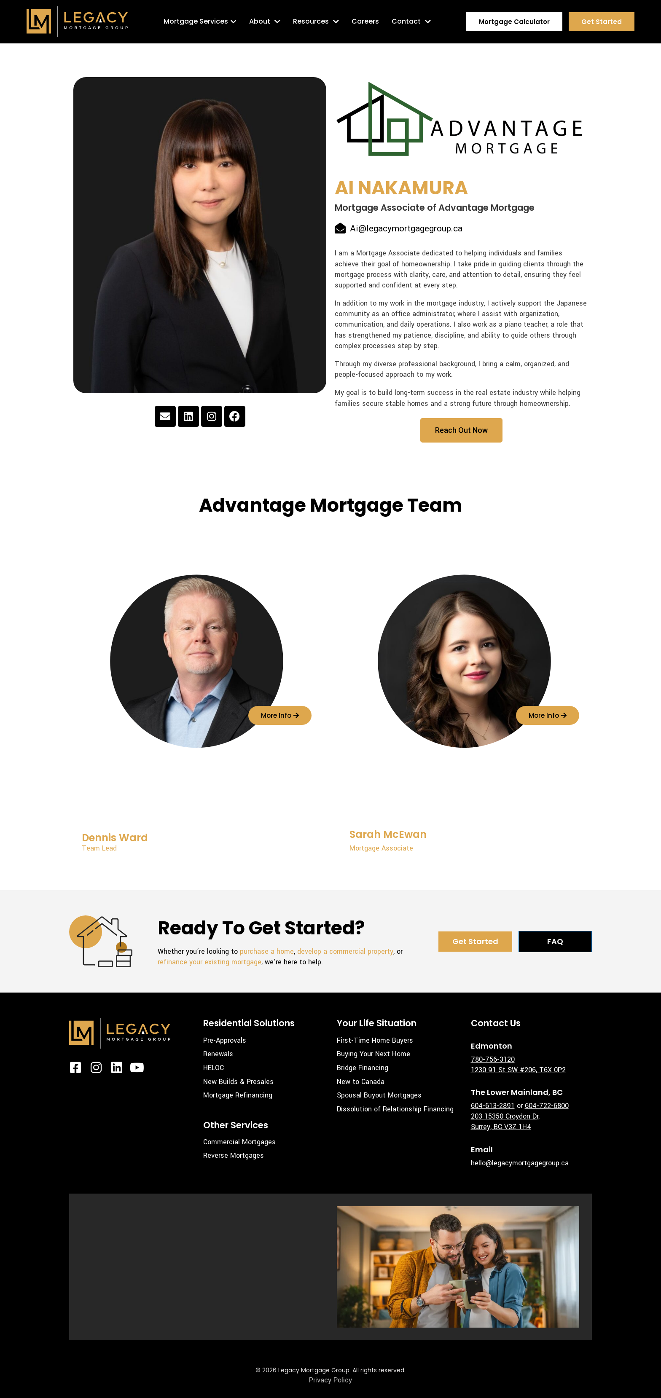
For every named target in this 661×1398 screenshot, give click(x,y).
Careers (365, 21)
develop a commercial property (345, 951)
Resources (316, 21)
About (264, 21)
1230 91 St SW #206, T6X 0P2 (518, 1070)
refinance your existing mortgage (209, 962)
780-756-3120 (493, 1059)
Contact (411, 21)
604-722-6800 (547, 1106)
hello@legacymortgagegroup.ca (520, 1163)
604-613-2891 (493, 1106)
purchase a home (267, 951)
